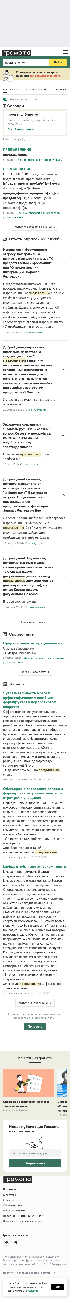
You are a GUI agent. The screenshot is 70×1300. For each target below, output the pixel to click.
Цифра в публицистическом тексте (34, 866)
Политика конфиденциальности (23, 1215)
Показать (35, 1026)
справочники (12, 658)
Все (5, 90)
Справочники (58, 89)
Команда (8, 1200)
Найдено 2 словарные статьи (33, 226)
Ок (58, 1286)
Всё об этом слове (19, 129)
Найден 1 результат (33, 671)
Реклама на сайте (14, 1210)
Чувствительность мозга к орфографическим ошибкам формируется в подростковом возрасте (29, 700)
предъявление (17, 149)
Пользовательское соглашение (23, 1220)
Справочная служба (35, 89)
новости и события (29, 779)
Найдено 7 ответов (33, 621)
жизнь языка (24, 993)
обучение (22, 857)
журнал (8, 779)
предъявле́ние (20, 114)
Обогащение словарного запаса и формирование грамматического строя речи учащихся (33, 793)
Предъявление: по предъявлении (32, 643)
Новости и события (15, 1110)
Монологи (63, 1114)
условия (32, 1290)
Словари (15, 89)
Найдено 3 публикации (33, 1002)
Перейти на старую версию (29, 1273)
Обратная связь (13, 1205)
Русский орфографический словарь (39, 159)
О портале (9, 1194)
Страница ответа (31, 332)
